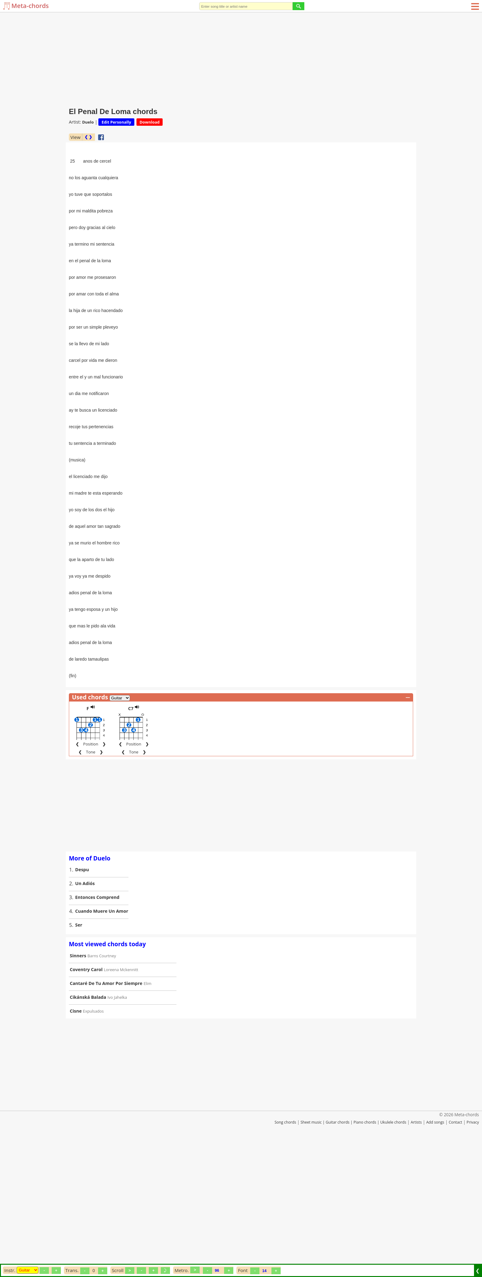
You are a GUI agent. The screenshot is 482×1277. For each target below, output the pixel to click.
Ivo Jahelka (117, 1127)
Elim (147, 1113)
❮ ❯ (88, 137)
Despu (82, 999)
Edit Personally (116, 122)
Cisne (76, 1141)
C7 (130, 838)
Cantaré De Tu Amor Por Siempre (106, 1113)
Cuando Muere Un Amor (101, 1041)
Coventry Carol (86, 1099)
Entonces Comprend (97, 1027)
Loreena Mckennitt (121, 1099)
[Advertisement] (241, 58)
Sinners (78, 1085)
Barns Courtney (102, 1085)
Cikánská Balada (88, 1127)
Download (150, 122)
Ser (78, 1055)
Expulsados (93, 1141)
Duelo (88, 122)
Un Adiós (85, 1013)
